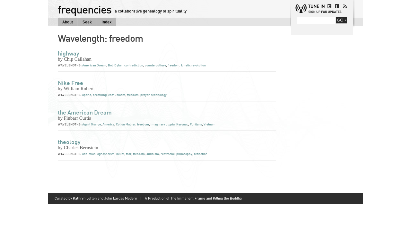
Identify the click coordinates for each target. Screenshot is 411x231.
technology (159, 95)
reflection (200, 154)
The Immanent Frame (188, 198)
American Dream (94, 65)
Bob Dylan (115, 65)
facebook (337, 6)
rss (345, 6)
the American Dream (85, 112)
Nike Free (70, 82)
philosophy (184, 154)
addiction (89, 154)
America (108, 124)
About (67, 21)
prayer (145, 95)
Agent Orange (91, 124)
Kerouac (182, 124)
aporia (86, 95)
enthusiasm (116, 95)
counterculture (155, 65)
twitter (329, 6)
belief (120, 154)
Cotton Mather (126, 124)
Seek (87, 21)
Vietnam (209, 124)
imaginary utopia (163, 124)
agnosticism (106, 154)
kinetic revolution (193, 65)
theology (69, 141)
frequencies (84, 9)
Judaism (152, 154)
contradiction (133, 65)
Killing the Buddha (227, 198)
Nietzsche (168, 154)
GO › (341, 20)
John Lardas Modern (120, 198)
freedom (173, 65)
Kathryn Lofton (85, 198)
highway (68, 53)
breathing (100, 95)
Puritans (196, 124)
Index (106, 21)
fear (128, 154)
